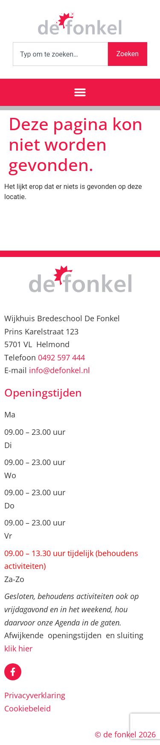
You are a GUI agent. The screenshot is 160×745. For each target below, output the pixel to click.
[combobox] (60, 54)
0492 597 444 (61, 357)
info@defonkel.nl (59, 370)
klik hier (18, 648)
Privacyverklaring (34, 695)
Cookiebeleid (27, 708)
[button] (80, 92)
